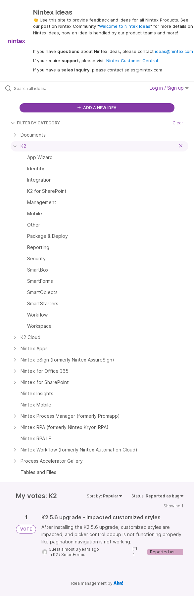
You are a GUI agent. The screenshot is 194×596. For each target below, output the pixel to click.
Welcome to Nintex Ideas (124, 26)
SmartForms (73, 554)
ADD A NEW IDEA (97, 107)
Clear (177, 122)
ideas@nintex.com (174, 51)
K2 (55, 554)
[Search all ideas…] (51, 88)
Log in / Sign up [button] (169, 88)
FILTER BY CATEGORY (35, 122)
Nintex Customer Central (132, 60)
